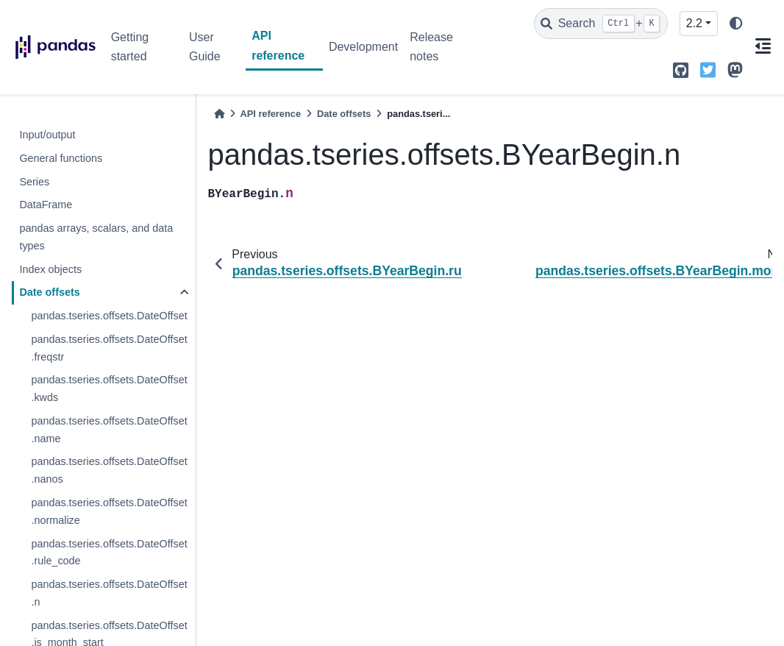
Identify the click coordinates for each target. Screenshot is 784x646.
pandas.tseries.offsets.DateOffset (109, 316)
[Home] (219, 113)
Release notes (431, 47)
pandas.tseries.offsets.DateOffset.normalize (109, 511)
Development (363, 46)
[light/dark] (736, 24)
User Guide (205, 47)
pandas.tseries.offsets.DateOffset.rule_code (109, 552)
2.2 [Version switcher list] (694, 23)
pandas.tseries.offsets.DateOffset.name (109, 429)
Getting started (130, 47)
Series (34, 182)
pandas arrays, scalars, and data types (96, 237)
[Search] (601, 23)
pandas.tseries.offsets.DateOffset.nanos (109, 470)
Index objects (50, 269)
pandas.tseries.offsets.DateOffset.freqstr (109, 348)
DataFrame (45, 204)
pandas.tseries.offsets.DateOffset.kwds (109, 388)
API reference (278, 45)
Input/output (47, 135)
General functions (60, 158)
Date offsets (49, 292)
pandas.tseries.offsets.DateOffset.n (109, 593)
